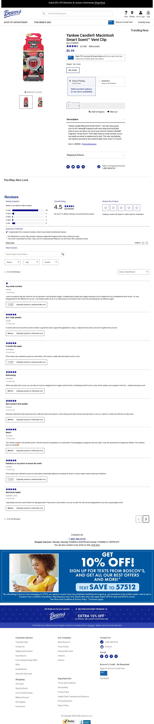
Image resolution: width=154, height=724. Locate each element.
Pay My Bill (104, 678)
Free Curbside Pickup (24, 693)
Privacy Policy (63, 692)
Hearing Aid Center (65, 651)
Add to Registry (98, 112)
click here (95, 545)
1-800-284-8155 (108, 168)
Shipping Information (24, 651)
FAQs (18, 665)
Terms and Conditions (67, 683)
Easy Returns (21, 656)
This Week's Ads (42, 22)
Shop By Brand (22, 688)
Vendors (61, 656)
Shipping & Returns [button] (75, 155)
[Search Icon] (44, 13)
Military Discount (22, 697)
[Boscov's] (13, 14)
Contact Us (20, 647)
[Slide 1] (40, 102)
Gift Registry (21, 702)
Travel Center (63, 647)
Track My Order (144, 22)
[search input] (77, 13)
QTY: (69, 102)
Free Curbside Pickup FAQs (26, 660)
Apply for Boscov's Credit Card (112, 668)
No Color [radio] (73, 70)
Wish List (113, 112)
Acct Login (140, 14)
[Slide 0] (25, 102)
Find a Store (20, 706)
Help (126, 14)
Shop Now (99, 2)
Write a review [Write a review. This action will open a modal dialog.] (94, 46)
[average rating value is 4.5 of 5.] (75, 46)
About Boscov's (64, 642)
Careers (61, 660)
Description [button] (72, 119)
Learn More (99, 59)
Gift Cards (20, 684)
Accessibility (63, 687)
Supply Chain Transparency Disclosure (73, 696)
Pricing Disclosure (65, 701)
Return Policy (63, 705)
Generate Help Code (24, 674)
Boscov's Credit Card (120, 22)
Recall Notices (21, 669)
